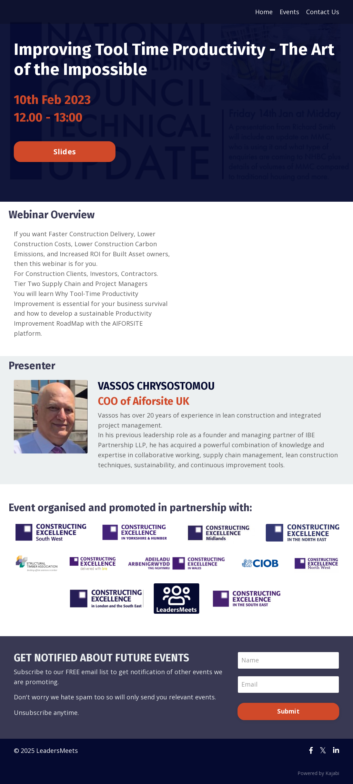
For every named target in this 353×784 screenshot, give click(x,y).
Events (289, 12)
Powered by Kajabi (318, 773)
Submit (288, 711)
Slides (64, 151)
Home (264, 12)
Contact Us (322, 12)
